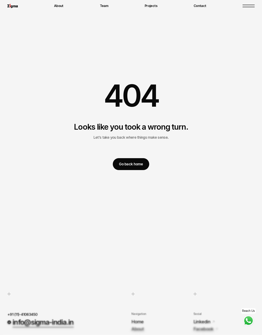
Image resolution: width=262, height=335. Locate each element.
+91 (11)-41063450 (22, 314)
